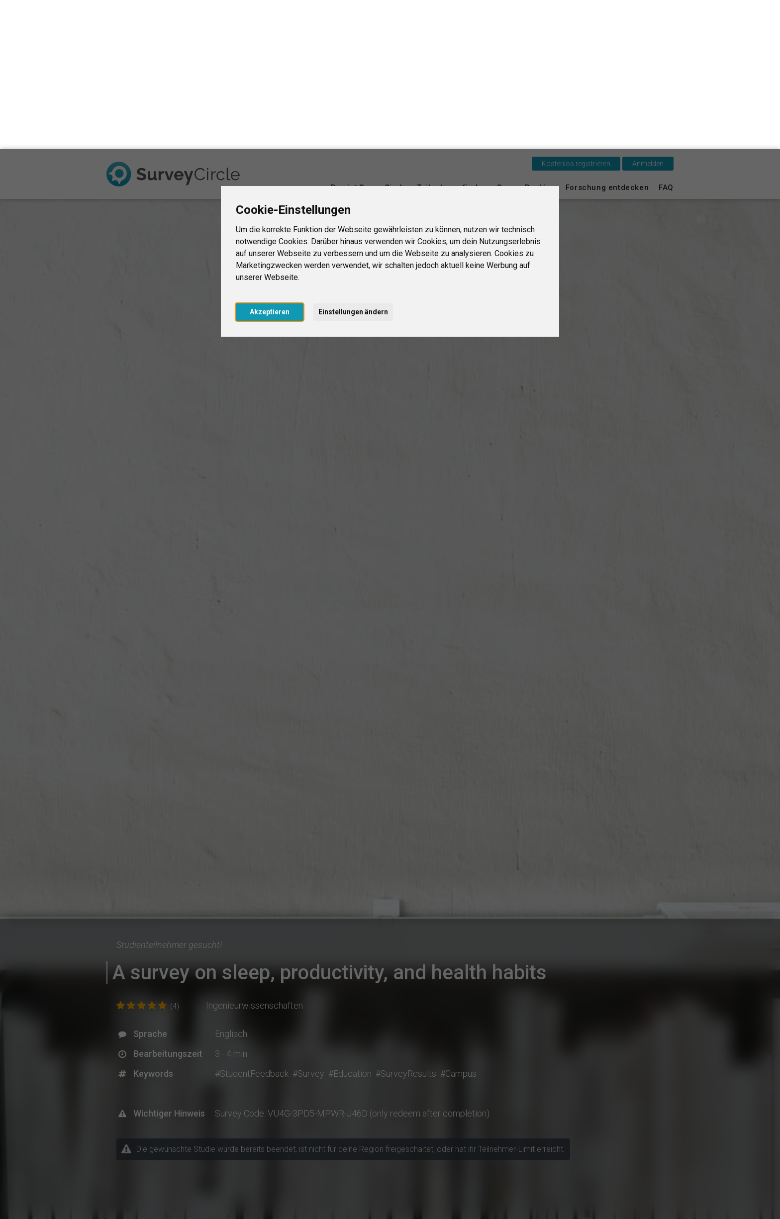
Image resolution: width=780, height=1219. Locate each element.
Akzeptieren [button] (269, 163)
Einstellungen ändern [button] (353, 163)
